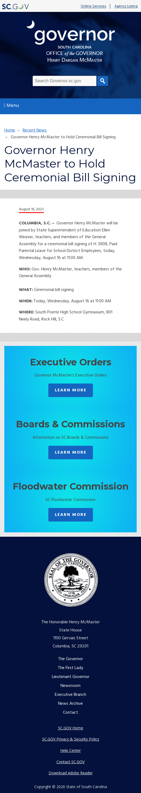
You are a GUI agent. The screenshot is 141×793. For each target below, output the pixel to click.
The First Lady (70, 667)
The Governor (70, 659)
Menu (11, 106)
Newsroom (70, 685)
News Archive (70, 703)
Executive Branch (70, 694)
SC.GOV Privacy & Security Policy (70, 739)
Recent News (35, 130)
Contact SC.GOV (70, 761)
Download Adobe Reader (71, 772)
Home (9, 130)
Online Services (93, 6)
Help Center (70, 750)
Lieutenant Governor (70, 676)
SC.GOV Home (70, 727)
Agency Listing (126, 6)
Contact (70, 712)
